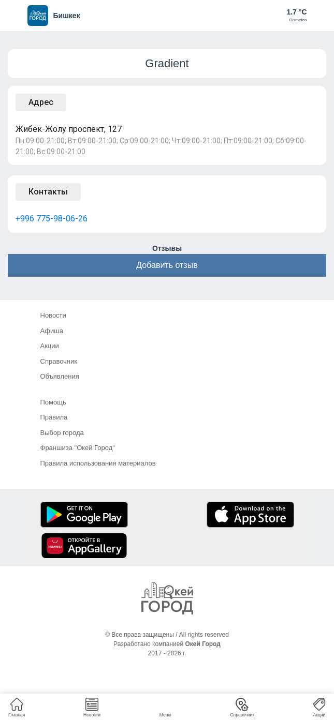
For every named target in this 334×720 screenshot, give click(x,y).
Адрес (40, 102)
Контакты (48, 192)
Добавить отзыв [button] (166, 265)
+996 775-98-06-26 (52, 218)
